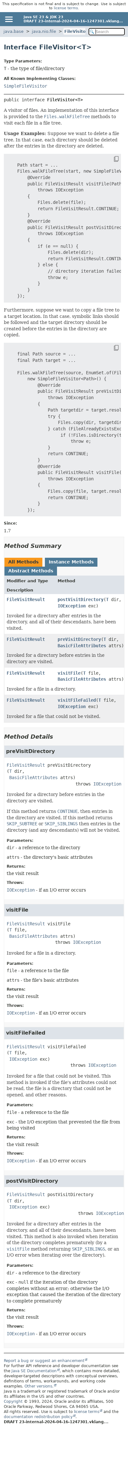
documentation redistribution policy (38, 1417)
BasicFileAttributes (82, 645)
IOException (72, 605)
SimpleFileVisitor (25, 86)
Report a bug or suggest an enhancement (44, 1361)
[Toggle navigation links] (8, 19)
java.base (14, 31)
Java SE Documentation (34, 1371)
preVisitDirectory (79, 639)
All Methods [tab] (23, 561)
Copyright (13, 1401)
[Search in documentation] (107, 31)
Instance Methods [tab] (71, 561)
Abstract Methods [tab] (30, 570)
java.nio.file (44, 31)
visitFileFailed (77, 700)
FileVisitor (76, 31)
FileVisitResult (26, 599)
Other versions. (39, 1386)
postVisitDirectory (80, 599)
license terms (66, 8)
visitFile (69, 673)
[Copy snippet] (111, 159)
